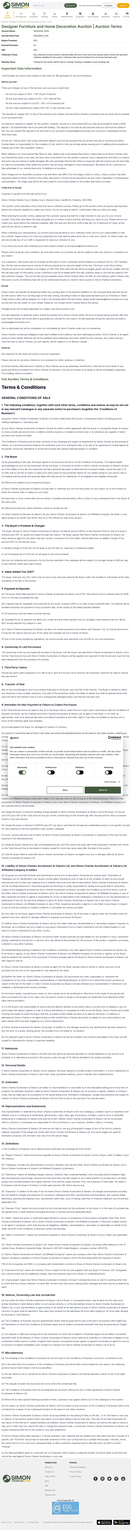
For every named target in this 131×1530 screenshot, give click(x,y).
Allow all (103, 790)
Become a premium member (90, 5)
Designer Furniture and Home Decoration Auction (27, 22)
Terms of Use (6, 1522)
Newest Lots (50, 1490)
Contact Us (49, 1472)
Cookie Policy (75, 1476)
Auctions (5, 22)
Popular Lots (50, 1495)
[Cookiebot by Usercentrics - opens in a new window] (110, 738)
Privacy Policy (75, 1472)
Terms (49, 22)
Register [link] (109, 5)
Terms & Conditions (77, 1467)
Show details (110, 782)
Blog (47, 1481)
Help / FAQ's (50, 1476)
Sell (46, 1485)
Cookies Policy (33, 1522)
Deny (65, 790)
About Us (49, 1467)
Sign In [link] (123, 5)
